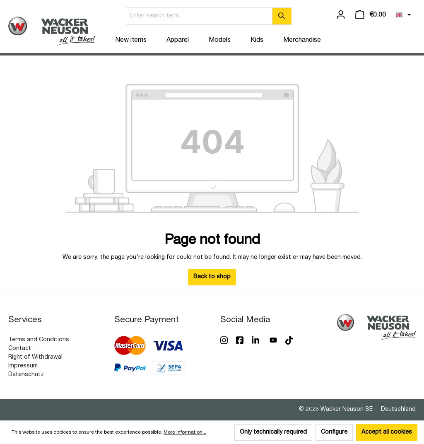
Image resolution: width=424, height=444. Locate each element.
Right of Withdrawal (35, 357)
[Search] (282, 16)
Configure (334, 432)
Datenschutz (26, 375)
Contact (19, 349)
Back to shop (212, 277)
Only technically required (273, 432)
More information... (185, 432)
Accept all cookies (386, 432)
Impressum (23, 366)
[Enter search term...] (199, 16)
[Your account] (340, 15)
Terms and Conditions (38, 340)
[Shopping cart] (370, 15)
